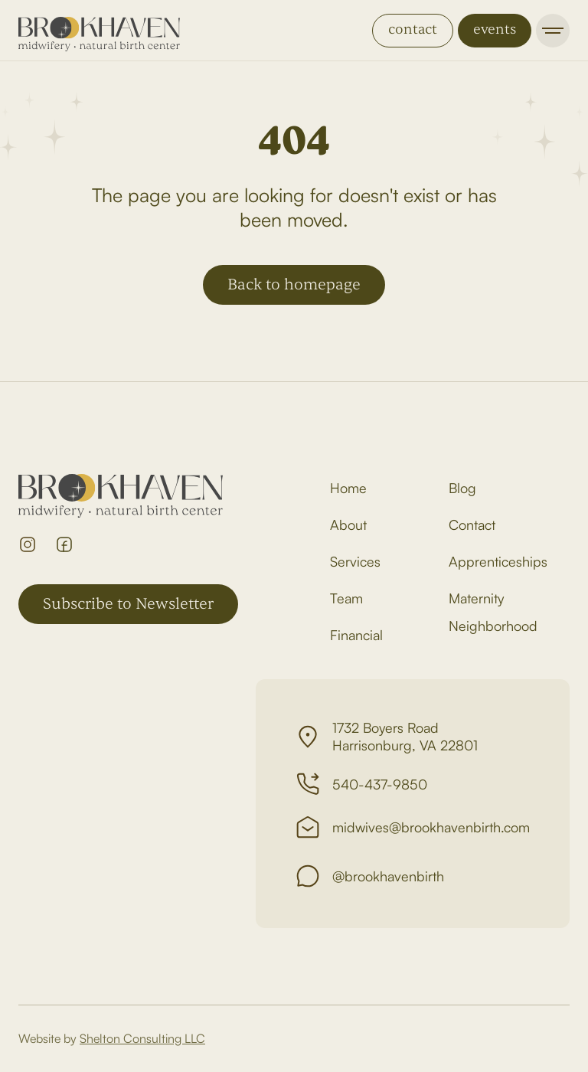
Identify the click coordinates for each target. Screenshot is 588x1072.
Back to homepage (294, 284)
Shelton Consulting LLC (142, 1038)
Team (346, 598)
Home (348, 487)
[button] (553, 30)
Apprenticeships (498, 561)
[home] (99, 30)
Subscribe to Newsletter (128, 603)
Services (355, 561)
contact (412, 29)
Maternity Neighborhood (493, 612)
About (348, 524)
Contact (472, 524)
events (494, 29)
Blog (462, 487)
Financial (356, 634)
